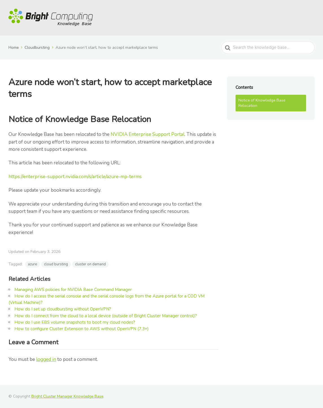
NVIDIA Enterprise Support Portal (147, 134)
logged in (46, 359)
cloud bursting (56, 264)
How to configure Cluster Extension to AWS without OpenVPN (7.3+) (81, 329)
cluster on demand (90, 264)
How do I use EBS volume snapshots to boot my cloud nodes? (74, 322)
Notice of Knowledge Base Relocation (261, 103)
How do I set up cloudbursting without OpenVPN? (62, 309)
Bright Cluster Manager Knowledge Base (67, 396)
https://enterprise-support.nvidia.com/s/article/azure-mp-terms (75, 176)
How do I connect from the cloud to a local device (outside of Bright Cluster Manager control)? (105, 316)
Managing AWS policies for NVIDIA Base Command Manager (73, 289)
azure (32, 264)
